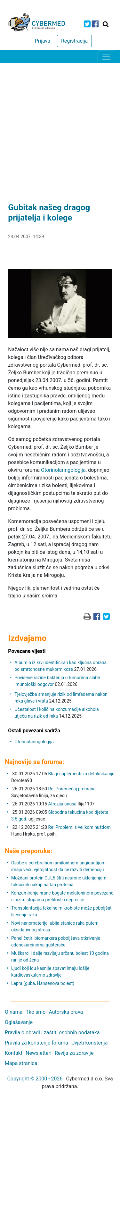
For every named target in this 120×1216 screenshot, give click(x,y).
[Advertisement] (60, 126)
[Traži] (105, 24)
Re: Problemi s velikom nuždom (79, 827)
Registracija (74, 41)
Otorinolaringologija (63, 470)
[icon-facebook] (95, 24)
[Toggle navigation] (106, 56)
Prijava (42, 41)
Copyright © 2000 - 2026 (34, 1079)
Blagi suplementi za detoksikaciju (81, 773)
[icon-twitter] (87, 24)
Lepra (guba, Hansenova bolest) (42, 983)
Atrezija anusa (62, 803)
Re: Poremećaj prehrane (72, 788)
